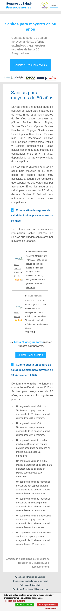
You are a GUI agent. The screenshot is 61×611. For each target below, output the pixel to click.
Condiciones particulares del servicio (30, 581)
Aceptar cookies (24, 604)
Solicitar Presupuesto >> (30, 65)
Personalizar (51, 608)
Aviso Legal (20, 577)
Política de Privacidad (30, 585)
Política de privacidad (15, 601)
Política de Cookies (36, 577)
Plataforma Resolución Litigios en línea (30, 589)
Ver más (30, 287)
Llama (53, 6)
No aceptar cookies (48, 604)
